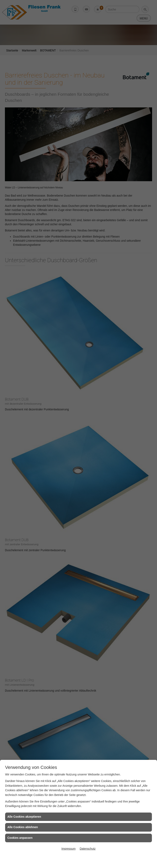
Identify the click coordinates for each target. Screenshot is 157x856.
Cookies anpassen (20, 837)
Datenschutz (88, 848)
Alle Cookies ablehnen (22, 827)
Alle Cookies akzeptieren (24, 816)
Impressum (68, 848)
